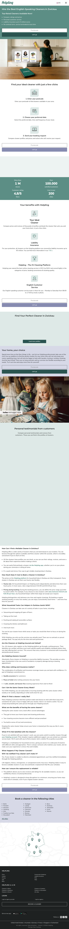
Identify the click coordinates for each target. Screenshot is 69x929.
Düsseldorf (6, 815)
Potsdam (6, 806)
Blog (3, 881)
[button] (60, 3)
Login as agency (39, 899)
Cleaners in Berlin (6, 888)
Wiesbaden (50, 807)
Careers (4, 876)
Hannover (28, 809)
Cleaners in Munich (7, 892)
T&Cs (50, 250)
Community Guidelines (40, 874)
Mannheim (28, 815)
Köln (4, 811)
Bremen (27, 813)
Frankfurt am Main (8, 813)
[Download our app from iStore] (16, 913)
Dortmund (28, 807)
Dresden (27, 811)
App (3, 879)
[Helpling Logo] (7, 3)
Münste (49, 811)
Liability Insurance (39, 876)
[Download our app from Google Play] (23, 913)
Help (35, 879)
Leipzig (27, 806)
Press (3, 874)
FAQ (35, 878)
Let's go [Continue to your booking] (34, 35)
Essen (48, 809)
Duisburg (49, 806)
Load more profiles (34, 341)
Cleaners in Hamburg (7, 890)
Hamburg (6, 809)
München (6, 807)
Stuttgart (27, 804)
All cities (5, 819)
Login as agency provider (8, 899)
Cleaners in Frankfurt (39, 888)
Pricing (3, 878)
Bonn (48, 804)
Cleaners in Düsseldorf (40, 890)
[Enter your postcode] (34, 30)
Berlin (5, 804)
